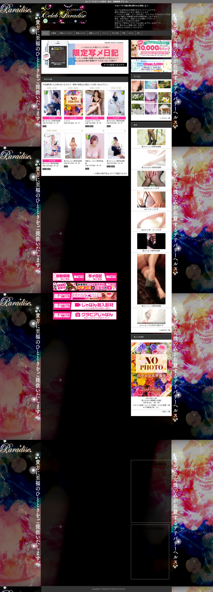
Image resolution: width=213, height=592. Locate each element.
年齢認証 (45, 38)
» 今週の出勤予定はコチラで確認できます (110, 173)
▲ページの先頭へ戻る (161, 583)
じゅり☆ (67, 121)
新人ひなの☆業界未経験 (151, 167)
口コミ (131, 33)
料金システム (81, 33)
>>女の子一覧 (164, 330)
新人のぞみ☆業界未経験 (116, 121)
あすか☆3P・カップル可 (151, 230)
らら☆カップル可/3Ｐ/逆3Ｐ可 (151, 325)
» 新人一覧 (166, 412)
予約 (123, 33)
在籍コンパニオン (66, 33)
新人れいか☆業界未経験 (73, 160)
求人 (138, 33)
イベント (105, 33)
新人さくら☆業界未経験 (116, 160)
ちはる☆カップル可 (92, 121)
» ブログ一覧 (165, 118)
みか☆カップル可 (151, 209)
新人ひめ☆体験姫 (149, 400)
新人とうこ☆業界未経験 (151, 306)
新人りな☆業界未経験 (51, 163)
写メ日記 (115, 33)
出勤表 (53, 33)
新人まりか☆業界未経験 (51, 121)
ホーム (45, 33)
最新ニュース (94, 33)
